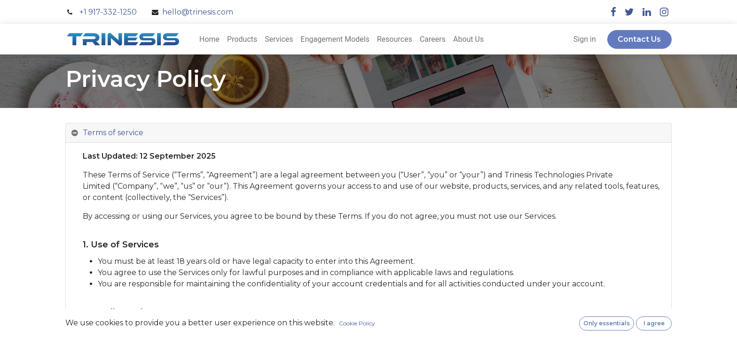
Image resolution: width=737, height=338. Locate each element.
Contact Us (639, 39)
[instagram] (664, 12)
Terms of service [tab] (113, 132)
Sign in (584, 39)
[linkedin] (647, 12)
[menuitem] (209, 39)
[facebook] (613, 12)
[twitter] (629, 12)
